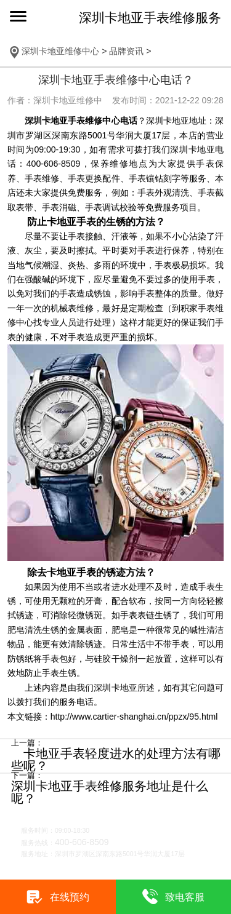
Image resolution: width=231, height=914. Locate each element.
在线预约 (69, 897)
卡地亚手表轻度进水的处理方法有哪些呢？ (116, 759)
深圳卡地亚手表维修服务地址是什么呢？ (109, 792)
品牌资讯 (126, 51)
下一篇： (27, 776)
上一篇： (27, 743)
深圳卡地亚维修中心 (60, 51)
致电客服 (185, 897)
